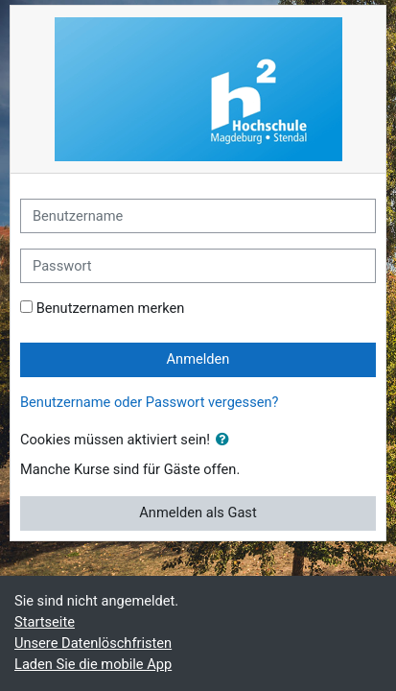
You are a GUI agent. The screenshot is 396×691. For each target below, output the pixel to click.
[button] (226, 440)
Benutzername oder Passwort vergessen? (149, 402)
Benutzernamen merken (110, 308)
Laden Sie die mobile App (93, 664)
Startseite (44, 622)
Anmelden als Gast (197, 512)
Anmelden (198, 359)
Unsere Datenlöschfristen (93, 643)
